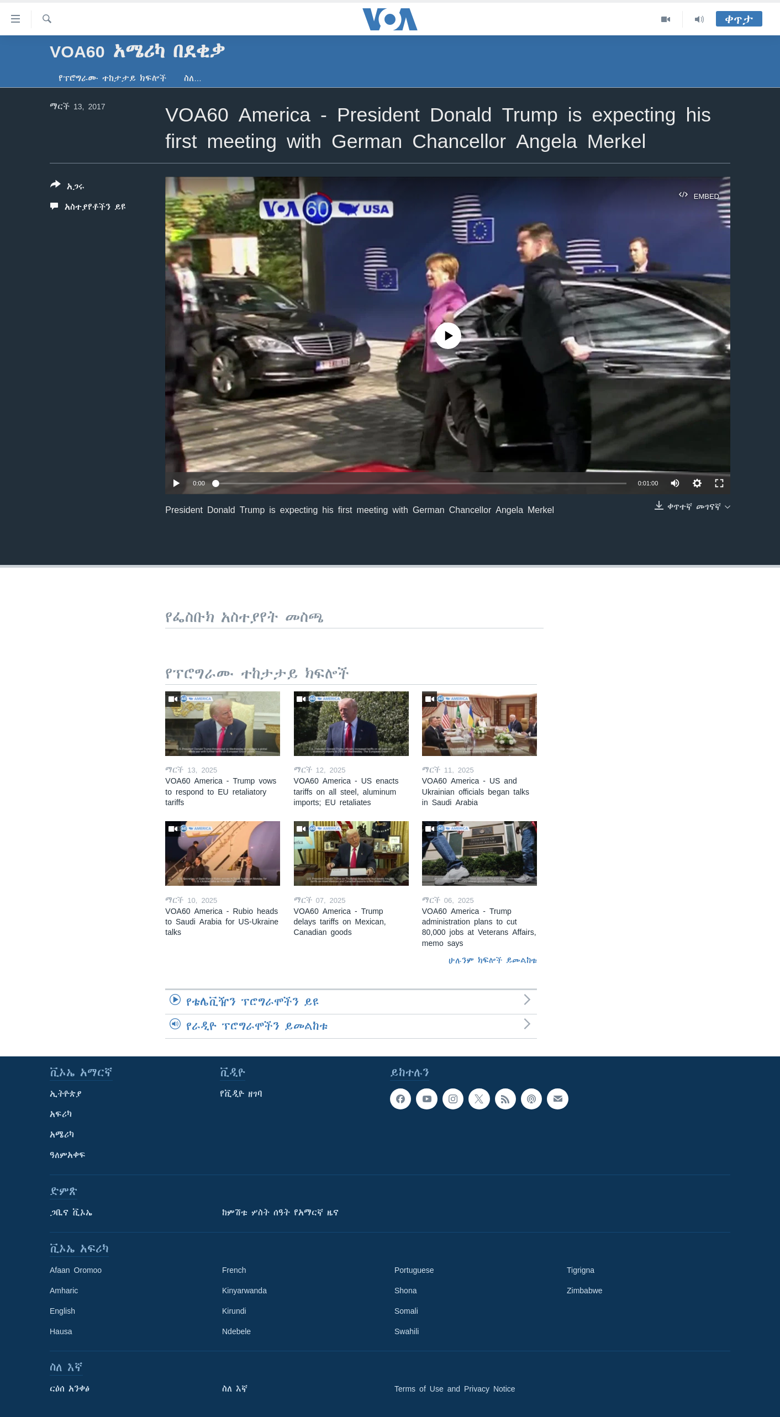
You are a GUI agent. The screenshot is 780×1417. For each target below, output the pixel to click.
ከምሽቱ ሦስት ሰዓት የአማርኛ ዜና (280, 1213)
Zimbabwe (585, 1291)
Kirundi (234, 1311)
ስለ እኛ (234, 1389)
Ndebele (236, 1331)
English (62, 1311)
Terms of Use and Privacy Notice (454, 1389)
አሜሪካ (62, 1135)
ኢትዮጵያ (66, 1094)
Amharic (64, 1291)
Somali (406, 1311)
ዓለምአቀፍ (68, 1155)
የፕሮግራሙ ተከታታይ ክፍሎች (112, 78)
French (234, 1270)
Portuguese (414, 1270)
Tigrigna (580, 1270)
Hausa (61, 1331)
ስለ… (193, 78)
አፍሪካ (61, 1114)
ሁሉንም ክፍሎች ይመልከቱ (493, 960)
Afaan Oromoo (76, 1270)
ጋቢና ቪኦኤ (71, 1213)
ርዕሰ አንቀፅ (69, 1389)
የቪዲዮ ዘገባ (241, 1094)
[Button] (67, 188)
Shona (405, 1291)
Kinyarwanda (244, 1291)
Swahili (406, 1331)
